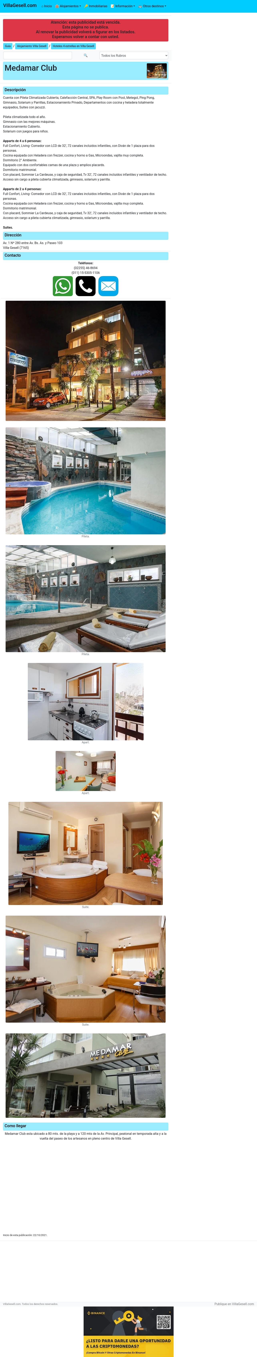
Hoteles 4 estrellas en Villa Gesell (73, 46)
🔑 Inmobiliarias (95, 6)
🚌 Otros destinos (151, 6)
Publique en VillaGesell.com (234, 1304)
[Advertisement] (128, 1273)
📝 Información (122, 6)
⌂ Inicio (46, 6)
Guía (8, 46)
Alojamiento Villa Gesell (31, 46)
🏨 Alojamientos (67, 6)
